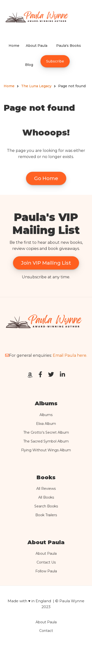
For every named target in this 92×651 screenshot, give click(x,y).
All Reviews (46, 488)
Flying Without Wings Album (46, 450)
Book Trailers (46, 515)
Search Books (46, 506)
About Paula (46, 553)
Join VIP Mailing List (46, 263)
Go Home (46, 178)
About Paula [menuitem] (36, 45)
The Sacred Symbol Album (46, 441)
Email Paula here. (70, 355)
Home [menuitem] (14, 45)
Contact (46, 630)
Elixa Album (46, 423)
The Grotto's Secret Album (46, 432)
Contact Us (46, 562)
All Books (46, 497)
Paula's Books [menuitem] (68, 45)
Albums (46, 415)
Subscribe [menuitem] (55, 61)
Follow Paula (46, 571)
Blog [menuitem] (29, 64)
